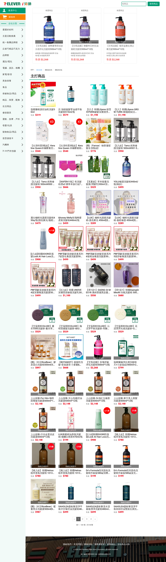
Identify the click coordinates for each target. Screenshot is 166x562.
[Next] (95, 519)
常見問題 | (78, 544)
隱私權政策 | (100, 544)
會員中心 (11, 10)
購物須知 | (88, 544)
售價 (32, 115)
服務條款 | (111, 544)
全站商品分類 (123, 544)
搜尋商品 (154, 4)
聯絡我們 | (67, 544)
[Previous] (74, 519)
